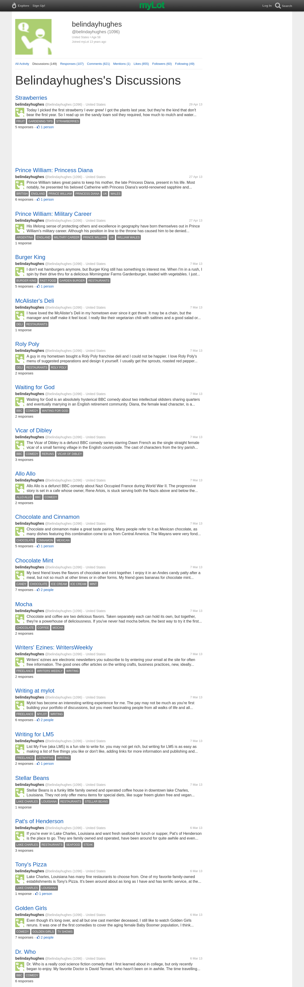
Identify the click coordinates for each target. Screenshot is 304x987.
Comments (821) (98, 64)
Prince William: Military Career (53, 214)
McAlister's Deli (34, 301)
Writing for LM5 (34, 734)
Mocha (23, 604)
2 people (47, 590)
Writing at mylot (34, 690)
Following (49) (185, 64)
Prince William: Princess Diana (54, 170)
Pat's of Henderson (39, 821)
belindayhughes (29, 104)
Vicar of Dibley (33, 430)
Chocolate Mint (34, 560)
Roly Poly (27, 344)
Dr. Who (25, 952)
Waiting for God (35, 387)
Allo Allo (25, 473)
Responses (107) (72, 64)
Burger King (30, 257)
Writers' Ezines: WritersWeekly (54, 647)
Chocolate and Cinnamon (47, 517)
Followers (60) (162, 64)
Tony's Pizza (31, 864)
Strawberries (31, 97)
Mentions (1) (121, 64)
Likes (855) (141, 64)
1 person (47, 127)
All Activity (22, 64)
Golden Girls (31, 908)
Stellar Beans (32, 778)
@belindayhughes (58, 104)
